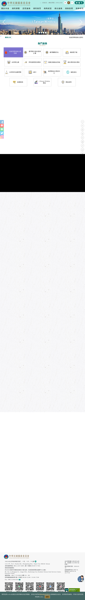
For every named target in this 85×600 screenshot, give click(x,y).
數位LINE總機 (81, 578)
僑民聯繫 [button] (16, 8)
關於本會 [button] (5, 8)
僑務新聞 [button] (69, 8)
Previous (5, 23)
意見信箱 (22, 579)
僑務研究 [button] (80, 8)
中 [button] (68, 2)
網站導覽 (51, 2)
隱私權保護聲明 (44, 594)
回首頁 (44, 2)
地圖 (36, 561)
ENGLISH (59, 2)
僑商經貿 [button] (48, 8)
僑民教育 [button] (37, 8)
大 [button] (65, 2)
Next (80, 23)
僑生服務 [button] (58, 8)
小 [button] (72, 2)
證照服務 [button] (27, 8)
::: (41, 2)
